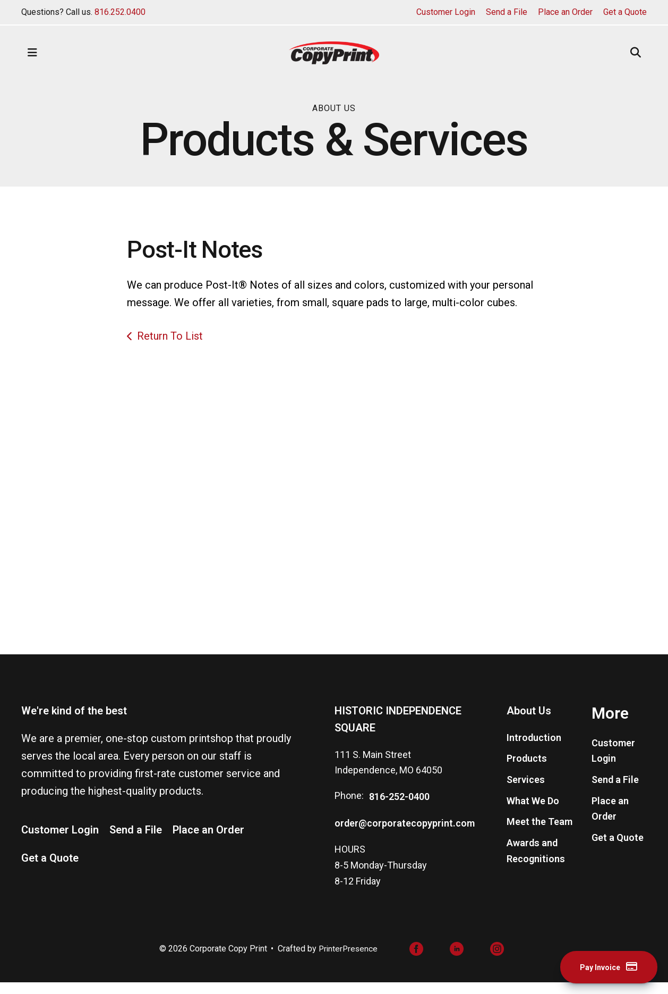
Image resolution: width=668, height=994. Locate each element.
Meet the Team (539, 832)
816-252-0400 (399, 807)
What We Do (533, 811)
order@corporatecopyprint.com (405, 833)
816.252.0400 (120, 12)
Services (526, 790)
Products (527, 769)
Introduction (534, 748)
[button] (32, 52)
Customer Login (445, 12)
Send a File (506, 12)
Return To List (170, 336)
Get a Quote (625, 12)
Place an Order (565, 12)
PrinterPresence (348, 960)
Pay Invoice (601, 966)
